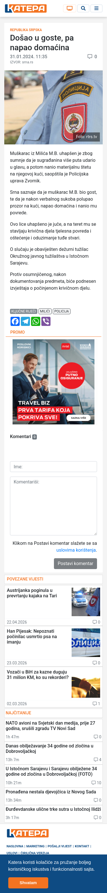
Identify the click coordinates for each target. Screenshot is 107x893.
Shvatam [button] (28, 882)
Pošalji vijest (60, 846)
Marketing (35, 846)
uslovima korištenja (76, 550)
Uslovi (12, 853)
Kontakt (82, 846)
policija (61, 311)
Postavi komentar (75, 563)
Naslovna (15, 846)
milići (45, 311)
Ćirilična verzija (35, 853)
